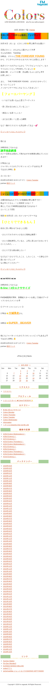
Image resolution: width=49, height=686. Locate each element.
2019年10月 (7, 652)
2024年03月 (7, 529)
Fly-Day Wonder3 (9, 663)
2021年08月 (7, 606)
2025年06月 (7, 491)
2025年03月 (7, 498)
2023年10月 (7, 541)
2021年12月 (7, 596)
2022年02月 (7, 591)
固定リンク (11, 183)
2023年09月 (7, 544)
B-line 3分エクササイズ (12, 410)
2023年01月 (7, 564)
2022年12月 (7, 566)
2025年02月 (7, 501)
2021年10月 (7, 601)
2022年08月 (7, 576)
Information (7, 422)
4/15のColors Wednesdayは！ (14, 454)
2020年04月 (7, 647)
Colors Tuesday (32, 180)
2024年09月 (7, 513)
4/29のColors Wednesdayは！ (14, 434)
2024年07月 (7, 519)
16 (27, 376)
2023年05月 (7, 554)
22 (20, 378)
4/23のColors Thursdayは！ (13, 442)
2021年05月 (7, 614)
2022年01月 (7, 594)
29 (20, 381)
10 (33, 373)
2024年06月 (7, 521)
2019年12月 (7, 649)
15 (20, 376)
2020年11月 (7, 629)
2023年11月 (7, 539)
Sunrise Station (9, 661)
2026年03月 (7, 468)
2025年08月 (7, 486)
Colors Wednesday (10, 420)
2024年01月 (7, 534)
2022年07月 (7, 579)
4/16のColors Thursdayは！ (13, 452)
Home (32, 30)
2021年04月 (7, 617)
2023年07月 (7, 549)
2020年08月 (7, 637)
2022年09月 (7, 574)
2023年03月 (7, 559)
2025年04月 (7, 496)
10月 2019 (24, 365)
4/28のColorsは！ (9, 436)
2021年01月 (7, 624)
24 (33, 378)
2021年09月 (7, 604)
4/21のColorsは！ (9, 447)
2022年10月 (7, 571)
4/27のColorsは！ (9, 439)
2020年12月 (7, 627)
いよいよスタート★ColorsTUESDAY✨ (18, 400)
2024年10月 (7, 511)
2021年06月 (7, 612)
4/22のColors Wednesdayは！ (14, 444)
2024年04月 (7, 526)
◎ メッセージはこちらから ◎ (13, 132)
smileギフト (7, 668)
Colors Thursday (9, 415)
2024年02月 (7, 531)
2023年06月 (7, 551)
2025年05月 (7, 493)
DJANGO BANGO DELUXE (13, 666)
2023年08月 (7, 546)
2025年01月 (7, 504)
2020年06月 (7, 642)
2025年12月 (7, 476)
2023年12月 (7, 536)
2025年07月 (7, 488)
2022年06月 (7, 581)
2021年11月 (7, 599)
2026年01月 (7, 473)
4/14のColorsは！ (9, 457)
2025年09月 (7, 483)
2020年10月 (7, 632)
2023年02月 (7, 561)
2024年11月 (7, 508)
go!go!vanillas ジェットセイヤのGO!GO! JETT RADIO (23, 671)
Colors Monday (8, 412)
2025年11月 (7, 478)
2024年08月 (7, 516)
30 (27, 381)
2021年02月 (7, 621)
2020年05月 (7, 644)
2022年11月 (7, 569)
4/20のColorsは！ (9, 449)
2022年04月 (7, 586)
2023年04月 (7, 556)
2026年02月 (7, 471)
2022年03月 (7, 589)
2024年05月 (7, 524)
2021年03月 (7, 619)
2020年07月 (7, 639)
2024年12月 (7, 506)
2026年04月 (7, 466)
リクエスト (7, 391)
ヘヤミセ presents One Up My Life (16, 425)
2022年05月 (7, 584)
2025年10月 (7, 481)
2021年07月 (7, 609)
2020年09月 (7, 634)
